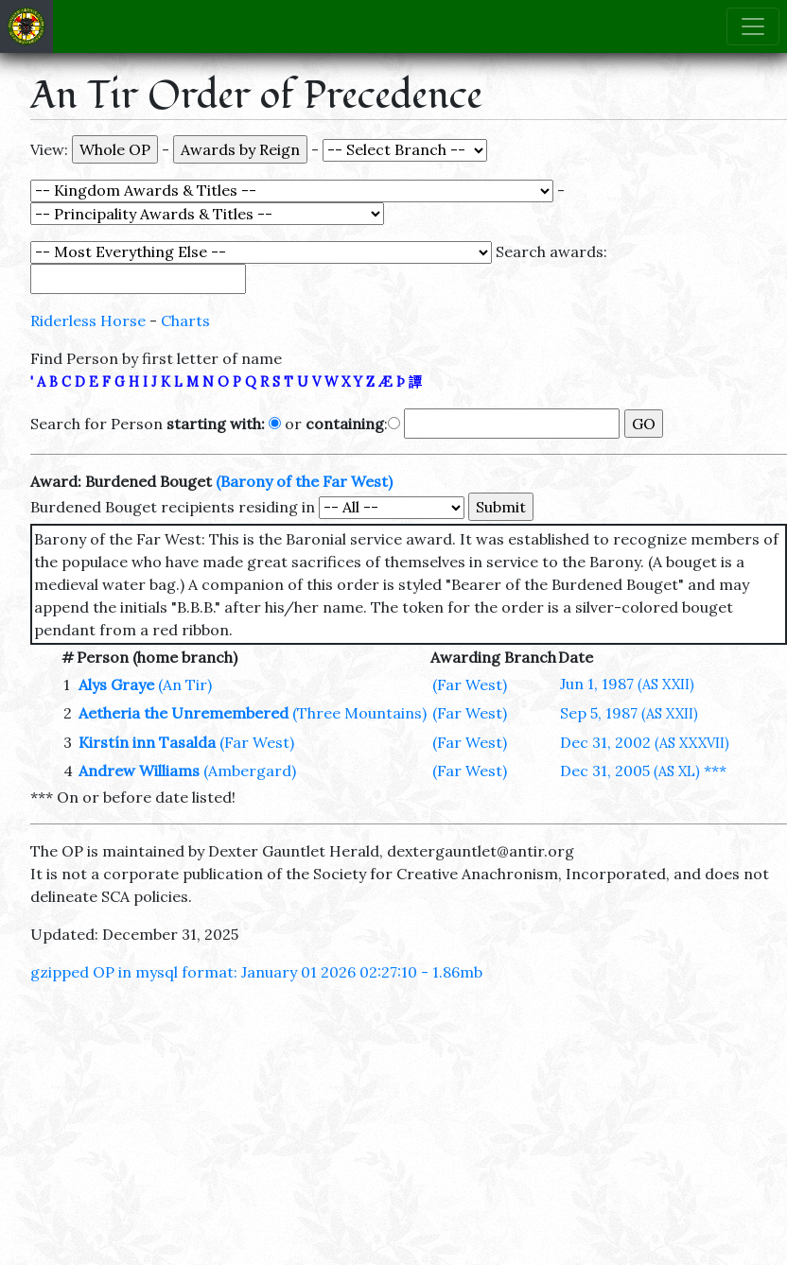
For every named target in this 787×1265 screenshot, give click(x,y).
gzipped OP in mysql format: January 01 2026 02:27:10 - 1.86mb (256, 971)
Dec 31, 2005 (630, 770)
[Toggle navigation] (752, 26)
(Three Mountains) (359, 712)
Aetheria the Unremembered (184, 712)
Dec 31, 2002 (644, 742)
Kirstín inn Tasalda (147, 742)
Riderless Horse (88, 320)
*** (715, 770)
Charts (185, 320)
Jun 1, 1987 (627, 683)
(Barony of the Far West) (304, 481)
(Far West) (469, 684)
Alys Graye (116, 684)
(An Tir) (185, 684)
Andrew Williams (139, 770)
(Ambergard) (249, 770)
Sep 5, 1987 (629, 712)
